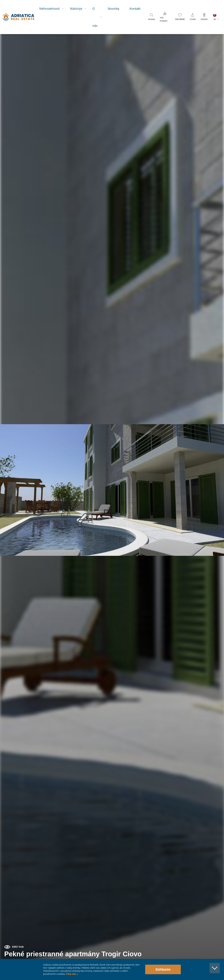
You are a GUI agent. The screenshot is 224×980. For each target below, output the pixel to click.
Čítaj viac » (71, 974)
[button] (206, 35)
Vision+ (205, 19)
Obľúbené (181, 19)
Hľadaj (154, 19)
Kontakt (138, 8)
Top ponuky (167, 19)
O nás (98, 17)
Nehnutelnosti (53, 8)
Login (193, 19)
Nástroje (79, 8)
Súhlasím (163, 969)
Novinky (117, 8)
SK (215, 19)
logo (20, 17)
